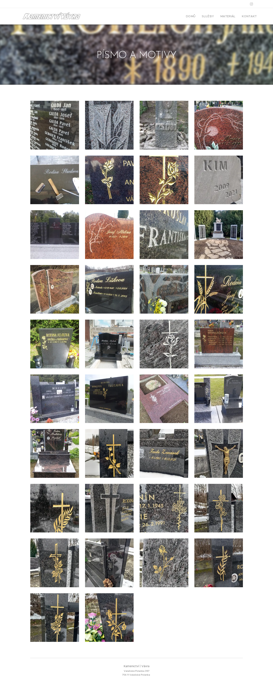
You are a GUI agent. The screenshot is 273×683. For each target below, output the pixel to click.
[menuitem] (197, 16)
